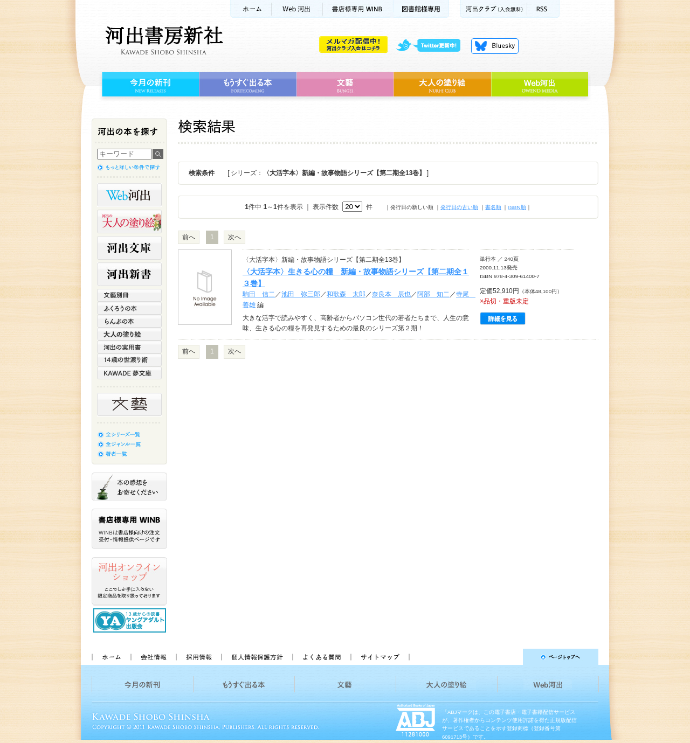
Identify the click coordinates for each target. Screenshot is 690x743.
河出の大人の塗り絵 (129, 221)
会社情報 (153, 657)
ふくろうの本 (129, 308)
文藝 (345, 84)
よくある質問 (321, 657)
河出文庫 (129, 248)
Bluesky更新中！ (494, 45)
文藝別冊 (129, 295)
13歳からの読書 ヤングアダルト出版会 (131, 620)
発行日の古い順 (459, 207)
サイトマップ (380, 657)
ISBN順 (517, 207)
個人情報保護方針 (256, 657)
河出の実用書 (129, 347)
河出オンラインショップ (129, 581)
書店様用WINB (358, 9)
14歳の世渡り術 (129, 359)
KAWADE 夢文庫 (129, 372)
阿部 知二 (433, 294)
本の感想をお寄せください (129, 487)
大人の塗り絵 (442, 84)
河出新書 (129, 274)
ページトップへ (508, 657)
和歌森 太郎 (346, 294)
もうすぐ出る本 (247, 84)
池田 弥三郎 (300, 294)
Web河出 (297, 9)
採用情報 (198, 657)
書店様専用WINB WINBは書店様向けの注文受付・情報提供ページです (129, 529)
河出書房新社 (162, 40)
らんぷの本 (129, 321)
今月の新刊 (149, 84)
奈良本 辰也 (391, 294)
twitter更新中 (432, 45)
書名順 (493, 207)
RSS (543, 9)
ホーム (250, 9)
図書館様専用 (421, 9)
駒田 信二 (259, 294)
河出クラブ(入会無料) (493, 9)
